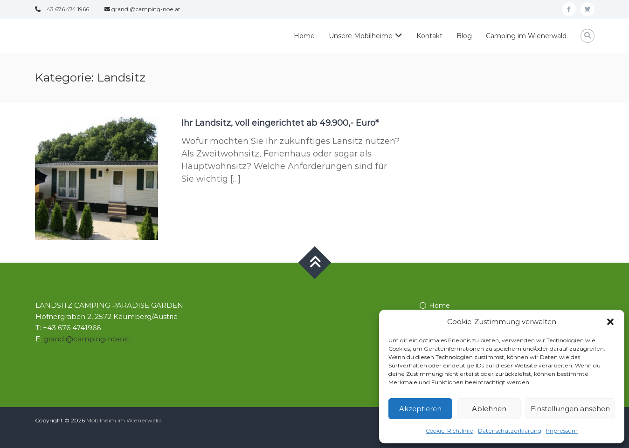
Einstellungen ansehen (570, 408)
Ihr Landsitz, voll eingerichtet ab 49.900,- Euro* (280, 123)
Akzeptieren (420, 408)
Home (304, 36)
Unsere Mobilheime (361, 36)
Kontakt (429, 36)
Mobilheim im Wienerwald (123, 420)
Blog (464, 36)
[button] (610, 321)
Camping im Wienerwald (526, 36)
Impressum (562, 430)
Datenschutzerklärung (509, 430)
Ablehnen (489, 408)
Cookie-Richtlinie (449, 430)
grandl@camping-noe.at (142, 9)
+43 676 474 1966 (62, 9)
